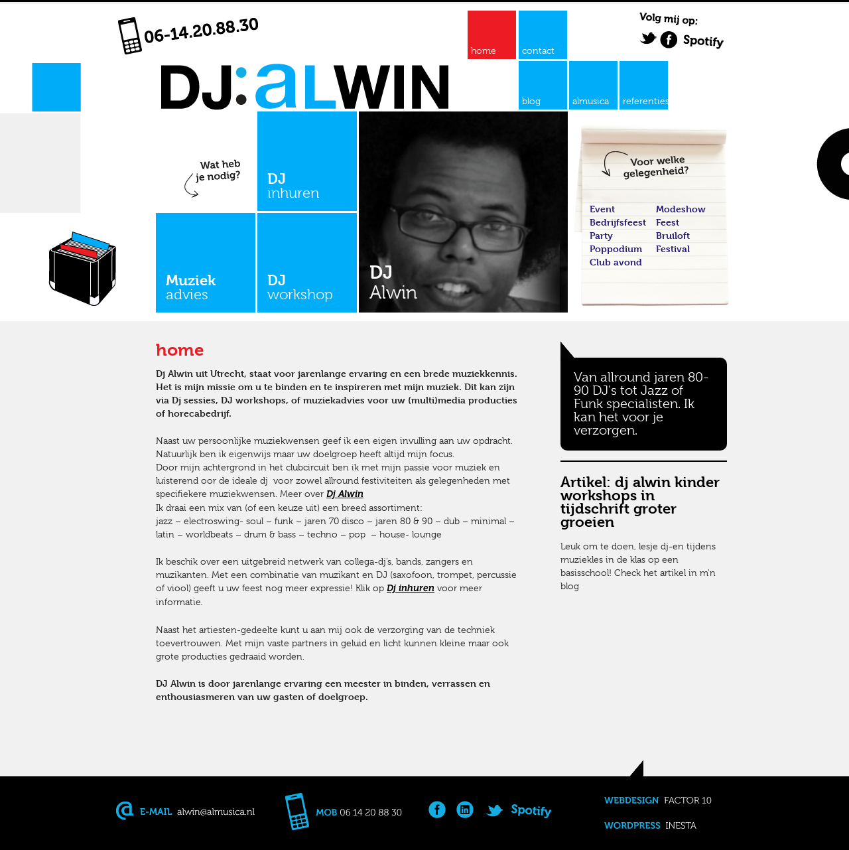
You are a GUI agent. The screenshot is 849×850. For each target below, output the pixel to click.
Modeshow (681, 208)
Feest (667, 222)
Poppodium (616, 248)
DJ (307, 185)
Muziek (205, 287)
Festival (673, 248)
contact (538, 50)
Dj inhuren (410, 588)
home (483, 50)
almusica (590, 101)
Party (601, 235)
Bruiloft (673, 235)
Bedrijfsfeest (618, 222)
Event (602, 208)
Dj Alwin (344, 494)
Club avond (616, 261)
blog (531, 101)
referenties (645, 101)
